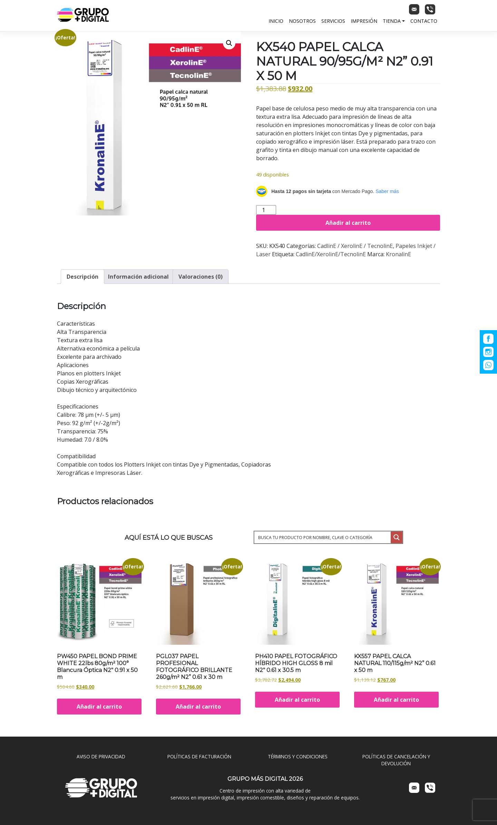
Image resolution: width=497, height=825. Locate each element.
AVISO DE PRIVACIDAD (101, 756)
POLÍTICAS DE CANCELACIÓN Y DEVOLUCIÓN (396, 760)
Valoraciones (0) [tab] (200, 276)
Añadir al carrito (348, 223)
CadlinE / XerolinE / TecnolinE (355, 246)
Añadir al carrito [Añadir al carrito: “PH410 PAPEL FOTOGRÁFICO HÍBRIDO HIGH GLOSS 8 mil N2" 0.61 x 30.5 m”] (297, 699)
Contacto (423, 21)
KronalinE (398, 254)
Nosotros (302, 21)
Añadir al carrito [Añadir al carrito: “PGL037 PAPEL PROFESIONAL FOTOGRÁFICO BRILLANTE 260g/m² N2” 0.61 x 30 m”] (198, 706)
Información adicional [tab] (138, 276)
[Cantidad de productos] (266, 210)
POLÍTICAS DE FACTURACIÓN (199, 756)
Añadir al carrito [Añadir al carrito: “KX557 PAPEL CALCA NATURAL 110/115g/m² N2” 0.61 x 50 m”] (396, 699)
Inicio (276, 21)
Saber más (387, 191)
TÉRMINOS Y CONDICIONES (298, 756)
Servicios (333, 21)
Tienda (392, 21)
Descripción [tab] (82, 276)
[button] (229, 43)
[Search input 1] (323, 537)
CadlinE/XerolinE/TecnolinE (331, 254)
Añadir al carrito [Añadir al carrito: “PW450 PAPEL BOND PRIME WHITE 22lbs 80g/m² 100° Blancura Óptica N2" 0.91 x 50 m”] (99, 706)
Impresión (364, 21)
